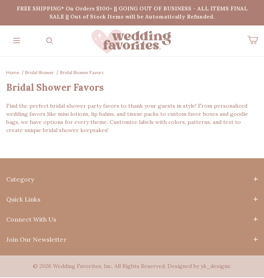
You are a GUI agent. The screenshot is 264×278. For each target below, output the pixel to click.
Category (132, 179)
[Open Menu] (16, 41)
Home (12, 72)
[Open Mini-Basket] (255, 40)
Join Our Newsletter (132, 239)
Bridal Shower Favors (82, 72)
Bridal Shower (39, 72)
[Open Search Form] (49, 41)
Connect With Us (132, 219)
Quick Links (132, 199)
